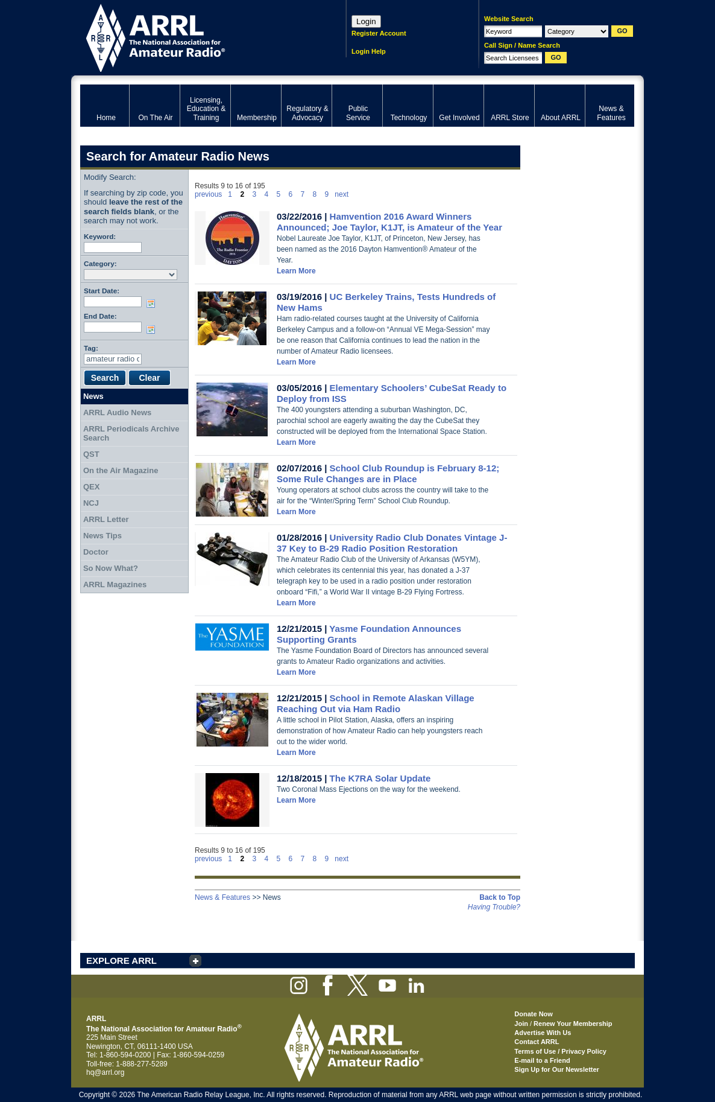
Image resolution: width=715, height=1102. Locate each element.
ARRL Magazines (114, 584)
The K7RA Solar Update (380, 778)
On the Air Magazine (120, 470)
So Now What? (110, 568)
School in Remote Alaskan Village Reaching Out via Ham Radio (375, 703)
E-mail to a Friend (542, 1060)
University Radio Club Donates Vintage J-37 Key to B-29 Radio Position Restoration (392, 542)
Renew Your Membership (573, 1023)
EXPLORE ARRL (121, 960)
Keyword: (100, 236)
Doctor (96, 551)
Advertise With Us (542, 1032)
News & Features (222, 897)
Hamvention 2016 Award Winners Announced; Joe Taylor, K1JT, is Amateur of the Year (389, 221)
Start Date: (101, 291)
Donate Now (533, 1014)
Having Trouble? (494, 907)
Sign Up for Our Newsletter (556, 1069)
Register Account (378, 33)
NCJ (91, 503)
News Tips (102, 535)
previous (208, 194)
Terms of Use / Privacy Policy (560, 1051)
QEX (91, 486)
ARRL (197, 36)
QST (91, 454)
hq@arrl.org (105, 1072)
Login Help (368, 51)
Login (366, 21)
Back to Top (499, 897)
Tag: (91, 348)
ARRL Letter (106, 519)
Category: (100, 263)
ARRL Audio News (117, 412)
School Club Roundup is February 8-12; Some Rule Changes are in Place (388, 473)
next (341, 194)
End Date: (100, 316)
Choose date (153, 303)
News (93, 396)
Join (521, 1023)
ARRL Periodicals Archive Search (131, 433)
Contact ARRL (536, 1041)
